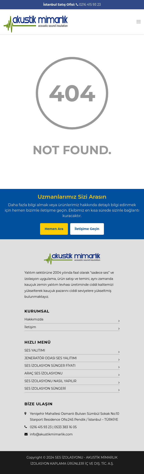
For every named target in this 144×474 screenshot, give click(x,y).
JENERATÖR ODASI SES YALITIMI (50, 358)
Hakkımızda (33, 319)
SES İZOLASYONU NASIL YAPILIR (50, 381)
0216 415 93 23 (90, 4)
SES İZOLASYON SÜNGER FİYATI (49, 366)
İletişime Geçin (87, 229)
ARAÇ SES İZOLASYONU (43, 373)
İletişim (30, 327)
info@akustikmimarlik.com (51, 434)
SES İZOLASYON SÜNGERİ (45, 388)
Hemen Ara (54, 229)
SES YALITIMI (34, 350)
